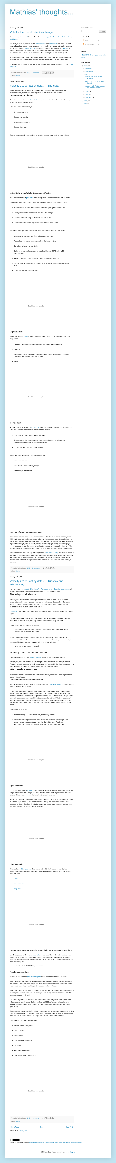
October (88, 68)
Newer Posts (14, 1127)
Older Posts (69, 1127)
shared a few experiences (38, 100)
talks (26, 336)
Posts (85, 40)
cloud (91, 55)
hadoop (83, 57)
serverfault (53, 44)
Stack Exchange (30, 48)
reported (36, 955)
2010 (85, 66)
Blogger (72, 1152)
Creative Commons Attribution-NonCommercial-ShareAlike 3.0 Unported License (55, 1142)
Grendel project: (35, 657)
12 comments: (36, 568)
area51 (65, 48)
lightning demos (25, 869)
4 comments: (36, 72)
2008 (85, 104)
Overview (13, 611)
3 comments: (36, 1118)
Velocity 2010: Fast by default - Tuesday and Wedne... (95, 87)
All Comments (88, 44)
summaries (102, 55)
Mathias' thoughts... (42, 12)
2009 (85, 101)
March (88, 94)
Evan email (24, 37)
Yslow (16, 879)
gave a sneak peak (34, 977)
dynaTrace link (19, 884)
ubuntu (18, 75)
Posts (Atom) (23, 1130)
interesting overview (56, 684)
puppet (96, 55)
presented (30, 198)
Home (42, 1127)
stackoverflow (41, 44)
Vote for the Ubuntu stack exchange (31, 32)
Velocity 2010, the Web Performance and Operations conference (47, 589)
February (89, 97)
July (87, 74)
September (89, 71)
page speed (18, 889)
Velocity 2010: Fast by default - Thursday (34, 85)
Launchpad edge (52, 553)
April (87, 91)
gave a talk (35, 427)
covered (30, 790)
